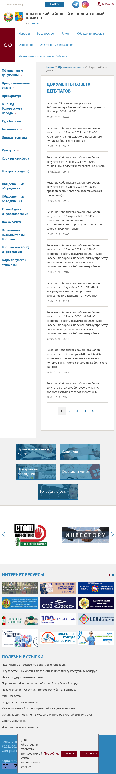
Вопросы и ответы (53, 492)
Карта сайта (108, 4)
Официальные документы (12, 73)
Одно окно (26, 45)
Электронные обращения (56, 45)
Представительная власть (16, 86)
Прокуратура (13, 96)
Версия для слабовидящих (7, 45)
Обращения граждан (90, 33)
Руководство (45, 33)
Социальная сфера (15, 160)
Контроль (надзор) (15, 173)
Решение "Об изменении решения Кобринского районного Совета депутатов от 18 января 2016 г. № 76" (76, 107)
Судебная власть (14, 121)
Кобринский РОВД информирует (15, 250)
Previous (4, 535)
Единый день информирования (15, 212)
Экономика (12, 129)
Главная (50, 67)
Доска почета (12, 222)
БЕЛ (39, 24)
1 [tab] (109, 575)
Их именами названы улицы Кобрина (43, 56)
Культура (10, 150)
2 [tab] (113, 575)
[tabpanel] (58, 616)
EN (33, 24)
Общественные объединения (13, 199)
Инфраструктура (14, 139)
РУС (28, 24)
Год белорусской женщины (14, 262)
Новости (24, 33)
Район (65, 33)
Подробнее (52, 753)
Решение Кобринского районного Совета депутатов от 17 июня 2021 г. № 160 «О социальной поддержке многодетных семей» (76, 162)
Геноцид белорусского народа (12, 109)
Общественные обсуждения (13, 186)
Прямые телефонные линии (33, 452)
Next (111, 535)
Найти (55, 4)
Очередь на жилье (75, 472)
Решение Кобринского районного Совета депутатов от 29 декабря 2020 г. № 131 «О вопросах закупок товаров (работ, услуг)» (74, 388)
